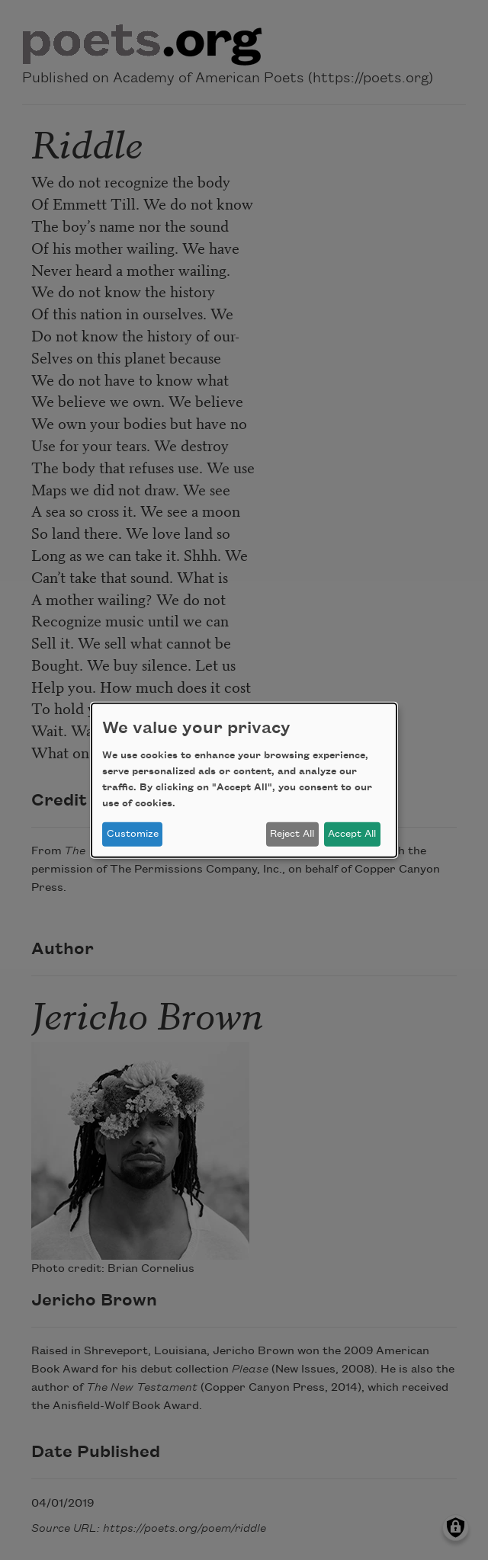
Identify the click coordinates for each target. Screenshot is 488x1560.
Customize (133, 833)
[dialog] (244, 780)
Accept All (352, 833)
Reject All (292, 833)
